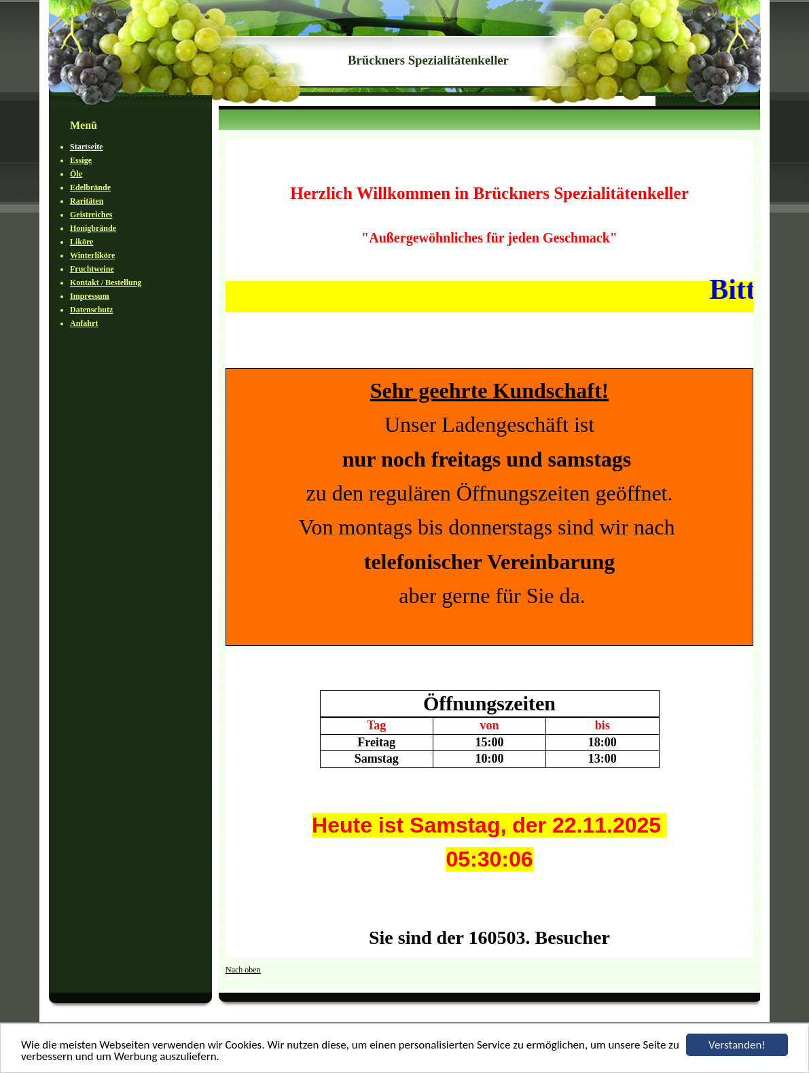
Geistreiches (91, 214)
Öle (76, 174)
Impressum (89, 296)
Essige (81, 160)
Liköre (81, 242)
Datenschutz (91, 309)
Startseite (86, 146)
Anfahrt (84, 323)
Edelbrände (90, 187)
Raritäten (86, 201)
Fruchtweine (92, 269)
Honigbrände (93, 228)
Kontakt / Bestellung (105, 282)
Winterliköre (92, 255)
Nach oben (243, 970)
